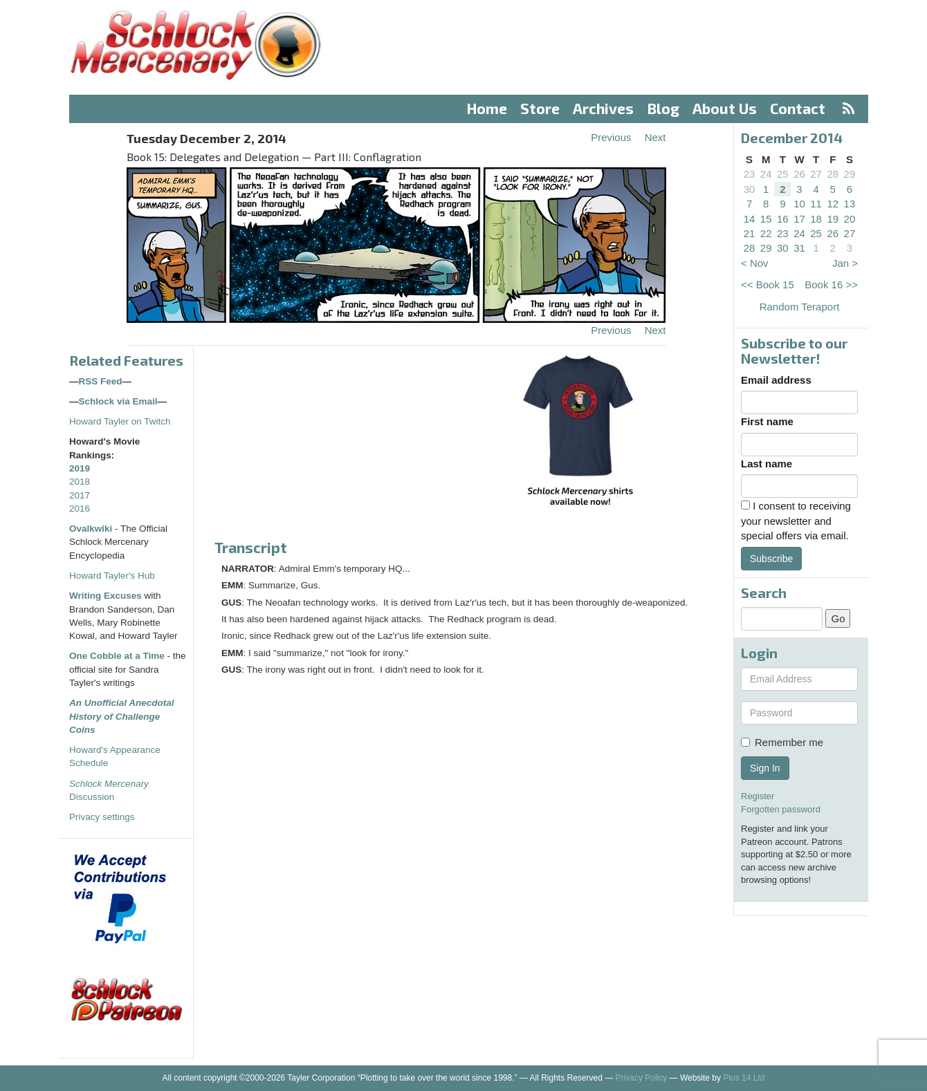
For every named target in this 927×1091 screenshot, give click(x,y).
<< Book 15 (767, 284)
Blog (663, 108)
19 (832, 219)
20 (850, 219)
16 (783, 219)
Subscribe (771, 558)
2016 (79, 508)
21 (749, 233)
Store (540, 108)
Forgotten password (780, 809)
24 (766, 174)
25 (783, 174)
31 (799, 248)
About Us (724, 108)
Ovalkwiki (92, 528)
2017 (79, 495)
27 (816, 174)
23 (749, 174)
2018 (79, 481)
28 (832, 174)
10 (799, 203)
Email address (776, 380)
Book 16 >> (831, 284)
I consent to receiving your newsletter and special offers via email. (796, 520)
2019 (79, 468)
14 (749, 219)
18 (816, 219)
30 (749, 189)
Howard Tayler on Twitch (120, 421)
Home (487, 108)
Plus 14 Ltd (743, 1078)
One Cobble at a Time (117, 656)
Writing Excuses (105, 595)
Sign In (765, 768)
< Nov (755, 263)
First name (767, 421)
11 (816, 203)
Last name (766, 463)
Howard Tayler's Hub (112, 575)
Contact (797, 108)
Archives (603, 108)
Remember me (782, 742)
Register (757, 796)
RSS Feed (100, 381)
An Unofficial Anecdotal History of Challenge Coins (121, 716)
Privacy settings (102, 817)
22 (766, 233)
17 (799, 219)
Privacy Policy (642, 1078)
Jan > (845, 263)
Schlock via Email (118, 401)
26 (799, 174)
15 (766, 219)
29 (850, 174)
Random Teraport (800, 307)
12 (832, 203)
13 (850, 203)
